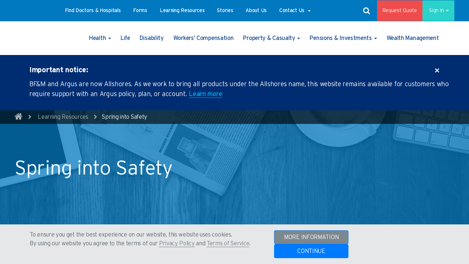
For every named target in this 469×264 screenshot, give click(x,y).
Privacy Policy (177, 243)
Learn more (205, 94)
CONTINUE (311, 251)
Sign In (436, 10)
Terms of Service (228, 243)
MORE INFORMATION (311, 237)
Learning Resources (63, 117)
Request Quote (394, 10)
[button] (93, 10)
